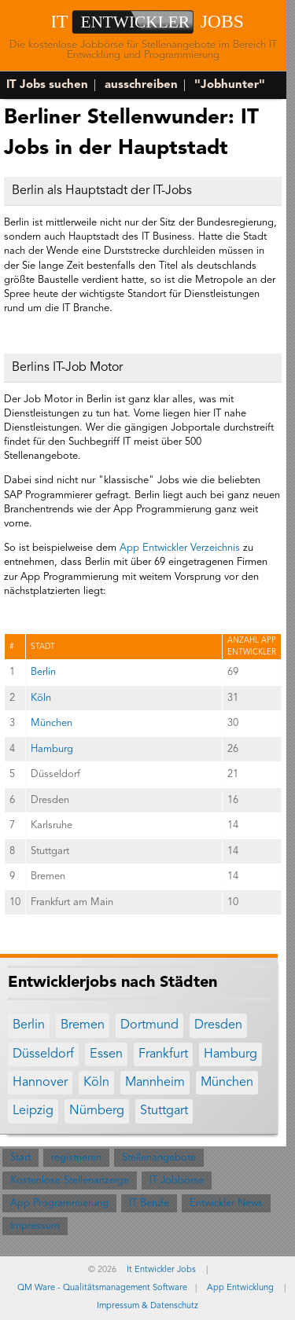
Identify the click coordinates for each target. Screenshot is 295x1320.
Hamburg (52, 749)
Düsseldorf (43, 1054)
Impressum (35, 1226)
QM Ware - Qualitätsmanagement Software (102, 1288)
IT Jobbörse (176, 1180)
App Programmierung (59, 1203)
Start (20, 1158)
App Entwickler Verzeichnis (180, 548)
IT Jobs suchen (47, 85)
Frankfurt (163, 1054)
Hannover (40, 1082)
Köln (41, 698)
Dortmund (149, 1025)
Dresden (218, 1025)
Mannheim (155, 1082)
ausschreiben (141, 85)
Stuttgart (164, 1111)
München (51, 723)
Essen (106, 1054)
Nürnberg (96, 1111)
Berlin (43, 672)
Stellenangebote (159, 1158)
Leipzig (33, 1111)
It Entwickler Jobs (161, 1270)
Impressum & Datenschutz (147, 1306)
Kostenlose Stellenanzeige (69, 1180)
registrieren (76, 1158)
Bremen (83, 1025)
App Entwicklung (240, 1288)
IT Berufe (149, 1203)
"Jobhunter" (229, 85)
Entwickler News (226, 1203)
